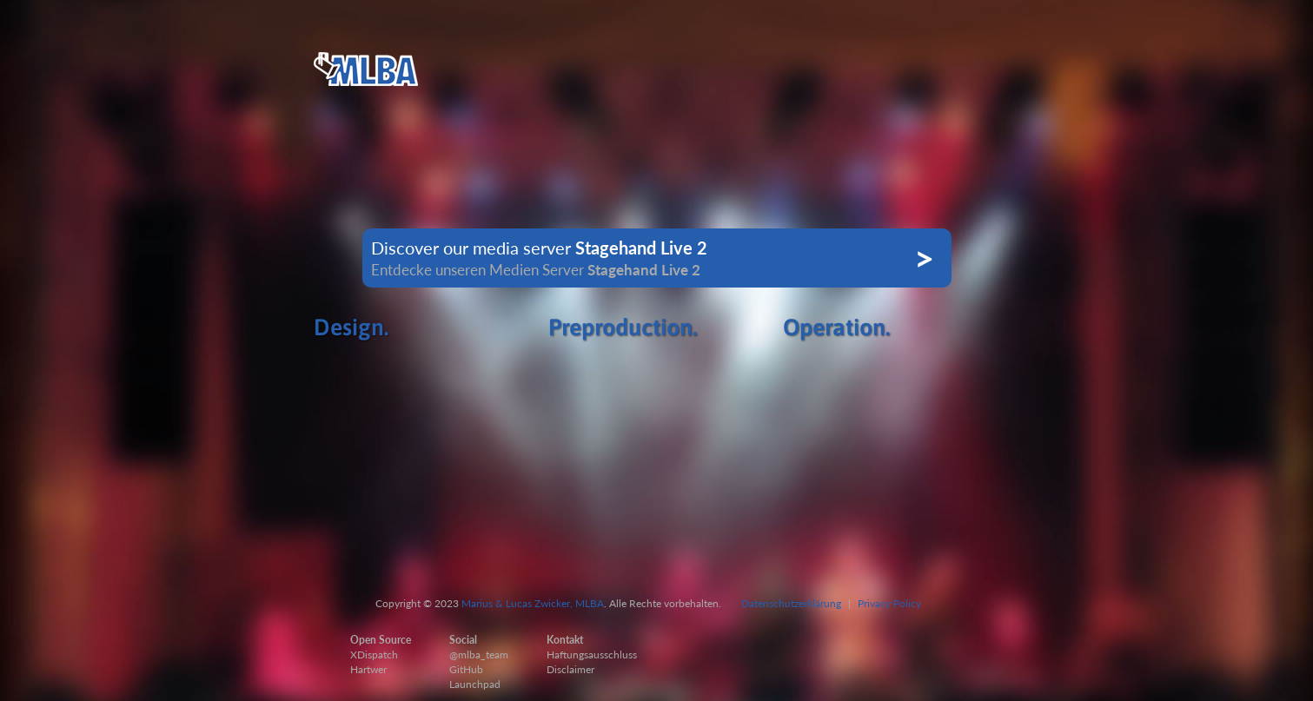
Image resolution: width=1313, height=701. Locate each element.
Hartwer (368, 669)
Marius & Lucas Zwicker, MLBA (532, 603)
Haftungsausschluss (592, 654)
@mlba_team (478, 654)
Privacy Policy (889, 603)
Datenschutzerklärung (791, 603)
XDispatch (374, 654)
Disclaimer (570, 669)
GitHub (466, 669)
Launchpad (475, 684)
